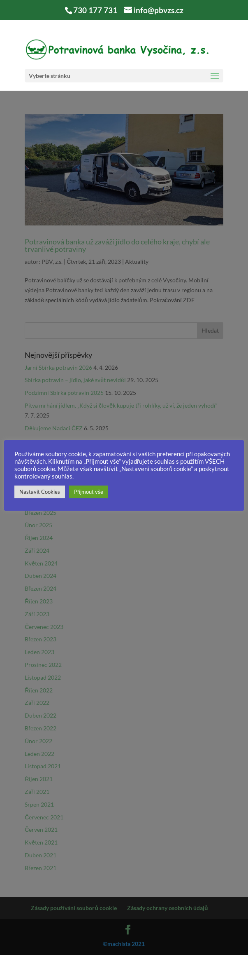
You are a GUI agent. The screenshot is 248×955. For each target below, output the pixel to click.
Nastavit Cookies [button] (39, 491)
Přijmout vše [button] (88, 491)
